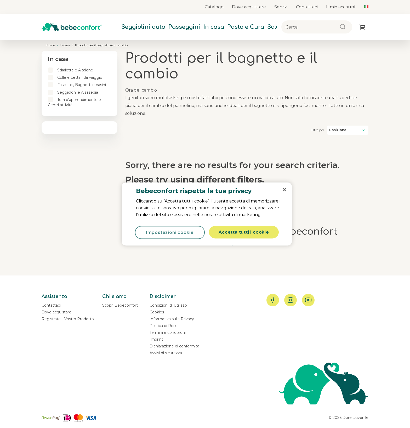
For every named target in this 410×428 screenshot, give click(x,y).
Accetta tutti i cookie (244, 232)
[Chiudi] (284, 190)
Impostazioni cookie (170, 232)
